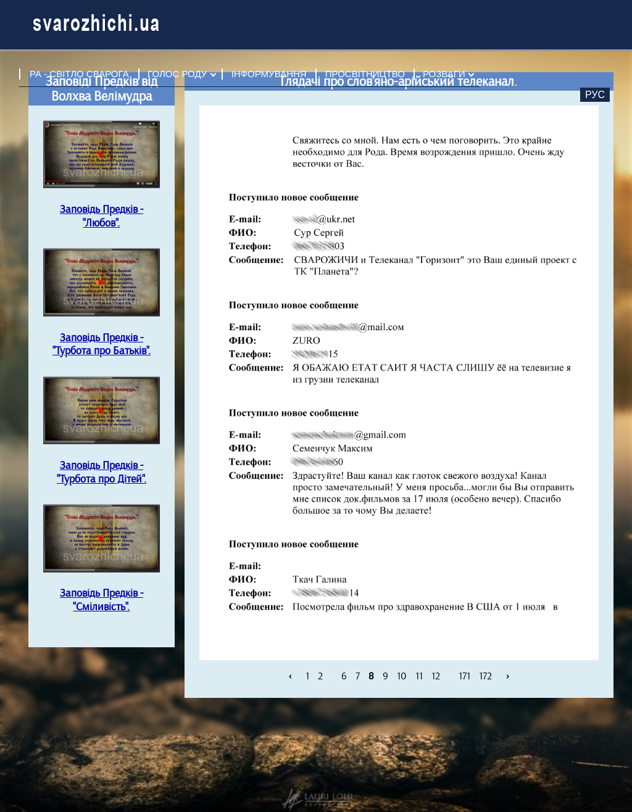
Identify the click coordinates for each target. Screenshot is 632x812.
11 (419, 675)
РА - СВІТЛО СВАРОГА (79, 73)
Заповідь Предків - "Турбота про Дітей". (101, 472)
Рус (595, 94)
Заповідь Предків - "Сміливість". (101, 599)
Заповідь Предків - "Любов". (101, 216)
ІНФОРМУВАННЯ (269, 73)
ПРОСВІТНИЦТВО (365, 73)
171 (464, 675)
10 (402, 675)
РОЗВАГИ (444, 73)
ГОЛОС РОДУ (177, 73)
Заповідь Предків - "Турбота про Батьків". (101, 344)
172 (485, 675)
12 (435, 675)
